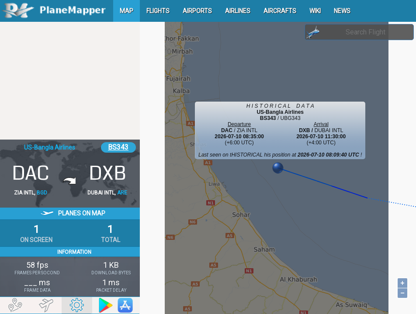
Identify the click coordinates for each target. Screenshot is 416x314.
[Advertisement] (70, 80)
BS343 (118, 147)
